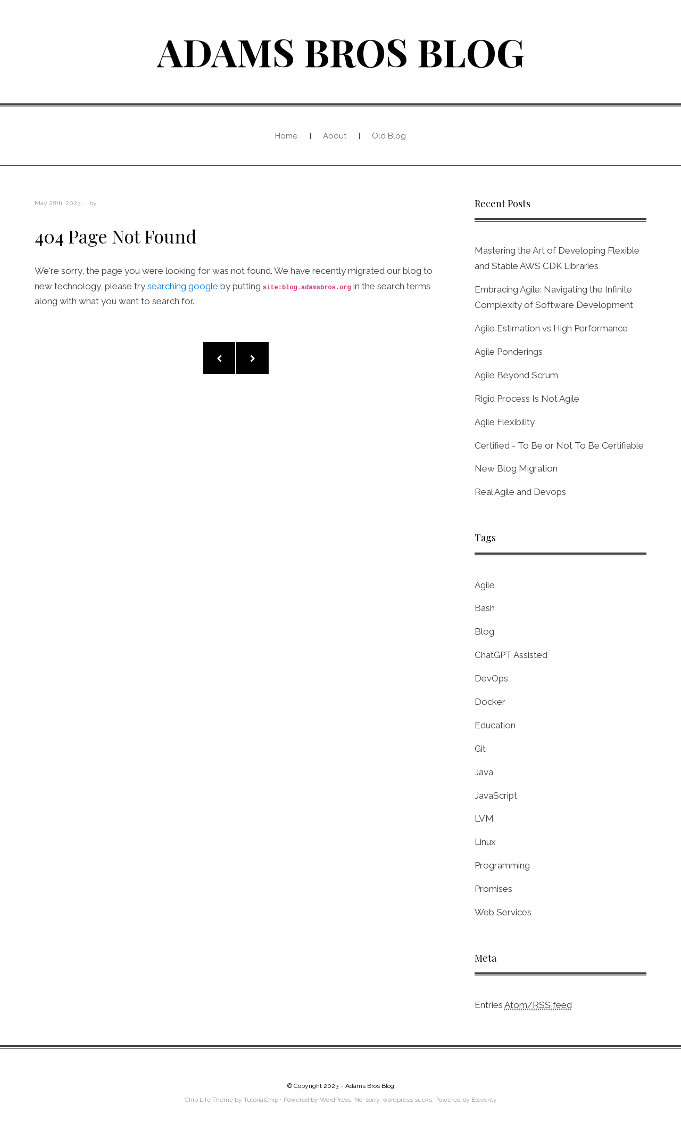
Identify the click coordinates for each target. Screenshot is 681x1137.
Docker (490, 701)
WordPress (335, 1099)
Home (286, 136)
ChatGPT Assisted (511, 654)
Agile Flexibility (505, 422)
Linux (485, 841)
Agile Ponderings (509, 351)
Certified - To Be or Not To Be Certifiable (559, 445)
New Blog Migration (516, 468)
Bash (485, 608)
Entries (523, 1005)
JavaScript (496, 795)
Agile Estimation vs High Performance (551, 328)
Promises (493, 888)
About (334, 136)
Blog (484, 631)
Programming (502, 865)
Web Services (503, 912)
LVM (484, 818)
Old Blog (389, 136)
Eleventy (484, 1099)
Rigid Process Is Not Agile (527, 398)
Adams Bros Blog (341, 51)
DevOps (491, 678)
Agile (485, 585)
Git (480, 748)
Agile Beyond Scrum (516, 375)
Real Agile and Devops (520, 491)
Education (495, 725)
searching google (182, 286)
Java (484, 772)
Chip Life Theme (209, 1099)
